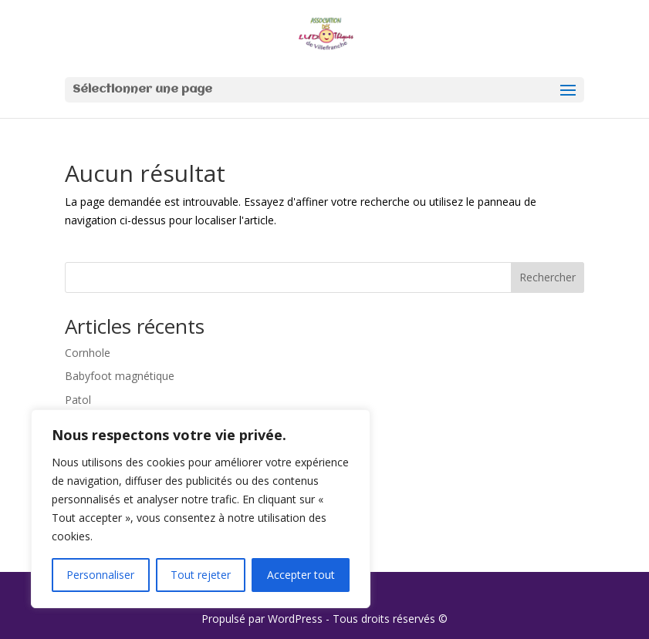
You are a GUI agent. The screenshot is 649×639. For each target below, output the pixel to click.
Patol (78, 399)
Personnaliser (100, 574)
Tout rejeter (201, 574)
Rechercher (547, 277)
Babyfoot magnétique (119, 375)
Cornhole (87, 352)
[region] (200, 508)
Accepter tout (301, 574)
